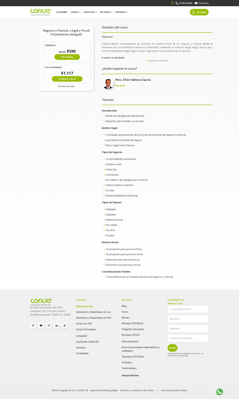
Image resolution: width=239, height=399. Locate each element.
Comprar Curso (67, 79)
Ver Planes (67, 57)
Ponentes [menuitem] (127, 362)
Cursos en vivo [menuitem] (84, 306)
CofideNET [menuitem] (81, 336)
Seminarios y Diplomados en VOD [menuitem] (93, 317)
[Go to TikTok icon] (64, 325)
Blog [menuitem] (124, 306)
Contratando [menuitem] (82, 353)
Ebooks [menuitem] (126, 317)
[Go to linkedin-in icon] (57, 325)
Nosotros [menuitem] (89, 12)
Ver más (120, 85)
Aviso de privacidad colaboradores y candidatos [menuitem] (141, 349)
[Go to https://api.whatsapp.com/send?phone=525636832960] (219, 391)
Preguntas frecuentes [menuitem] (133, 329)
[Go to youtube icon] (41, 325)
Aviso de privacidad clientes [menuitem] (174, 390)
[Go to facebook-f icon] (33, 325)
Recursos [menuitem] (105, 12)
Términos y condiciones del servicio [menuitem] (137, 390)
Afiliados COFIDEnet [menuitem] (132, 323)
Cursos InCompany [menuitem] (86, 329)
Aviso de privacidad (180, 356)
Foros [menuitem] (125, 311)
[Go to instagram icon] (49, 325)
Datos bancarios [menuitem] (130, 341)
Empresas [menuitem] (120, 12)
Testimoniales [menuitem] (129, 368)
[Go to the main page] (41, 12)
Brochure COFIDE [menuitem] (131, 335)
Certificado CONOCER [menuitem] (87, 341)
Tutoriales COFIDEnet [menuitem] (133, 356)
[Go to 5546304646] (184, 3)
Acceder (199, 12)
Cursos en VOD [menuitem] (84, 323)
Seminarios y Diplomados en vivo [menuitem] (93, 312)
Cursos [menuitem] (75, 12)
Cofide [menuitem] (61, 12)
